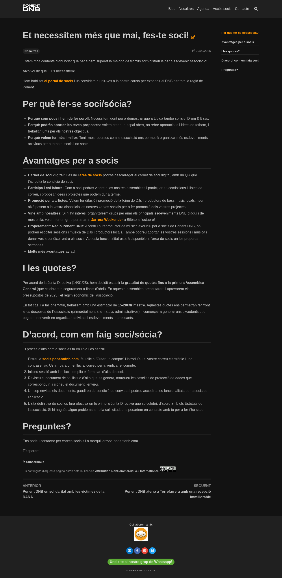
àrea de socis (91, 175)
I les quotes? (230, 51)
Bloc (171, 9)
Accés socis (222, 9)
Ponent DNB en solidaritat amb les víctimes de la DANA (63, 494)
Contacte (242, 9)
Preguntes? (229, 69)
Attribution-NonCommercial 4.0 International (126, 470)
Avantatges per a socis (237, 42)
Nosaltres (186, 9)
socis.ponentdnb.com (60, 359)
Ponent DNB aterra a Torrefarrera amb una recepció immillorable (168, 494)
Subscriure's (35, 462)
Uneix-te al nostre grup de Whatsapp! (141, 562)
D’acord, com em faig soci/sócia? (245, 60)
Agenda (203, 9)
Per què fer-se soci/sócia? (239, 32)
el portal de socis (58, 81)
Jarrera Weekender (107, 220)
